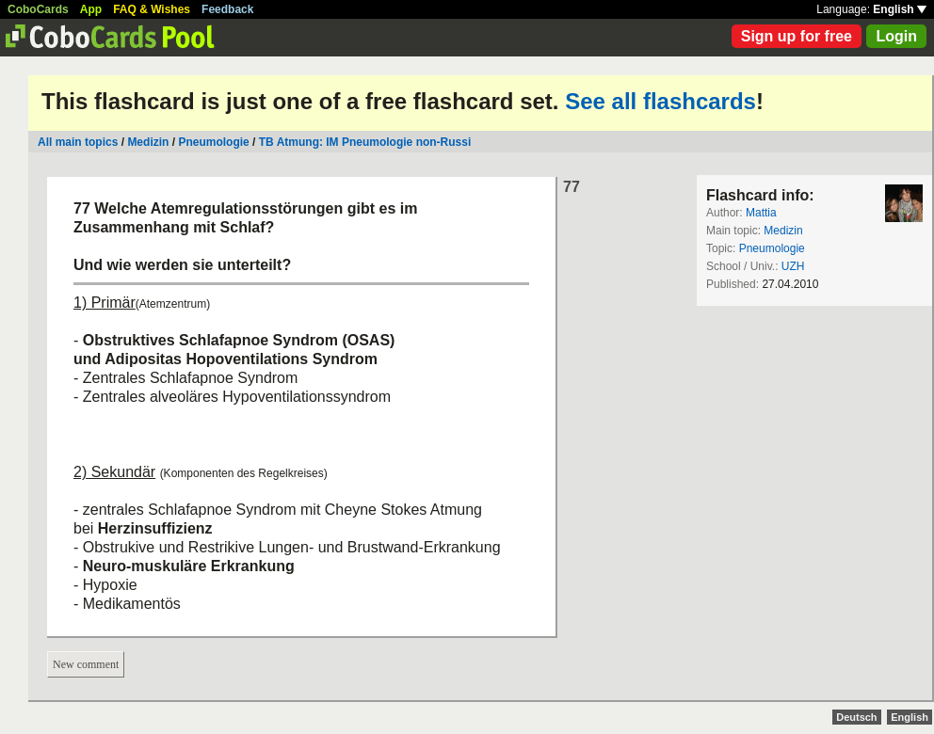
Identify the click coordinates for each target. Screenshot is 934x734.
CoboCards (38, 9)
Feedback (227, 9)
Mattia (761, 212)
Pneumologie (213, 142)
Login (896, 36)
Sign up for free (796, 36)
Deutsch (856, 717)
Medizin (148, 142)
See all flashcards (660, 101)
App (91, 9)
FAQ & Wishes (151, 9)
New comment (86, 664)
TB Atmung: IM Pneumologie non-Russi (365, 142)
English (899, 9)
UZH (793, 266)
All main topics (78, 142)
